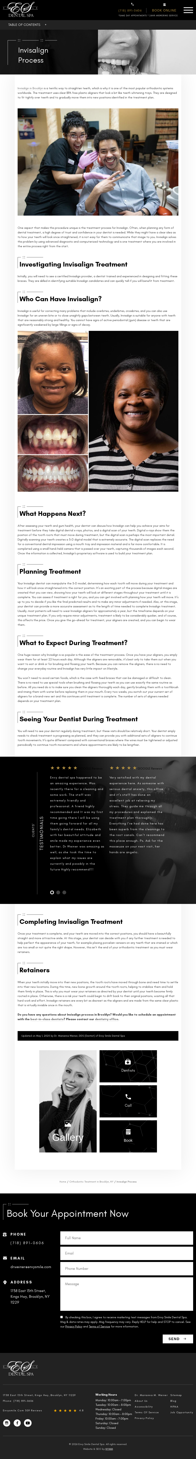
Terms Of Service (147, 1412)
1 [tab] (52, 892)
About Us (141, 1401)
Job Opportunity (181, 1412)
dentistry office (106, 1019)
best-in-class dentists (47, 1019)
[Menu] (188, 10)
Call (128, 1105)
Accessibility (144, 1406)
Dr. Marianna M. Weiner (151, 1395)
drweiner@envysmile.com (31, 1266)
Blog (173, 1401)
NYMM (109, 1449)
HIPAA (174, 1406)
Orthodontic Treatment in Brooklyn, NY (91, 1181)
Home (63, 1181)
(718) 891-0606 (27, 1243)
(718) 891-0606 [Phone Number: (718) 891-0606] (130, 10)
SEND (174, 1339)
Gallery (68, 1137)
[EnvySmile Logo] (20, 10)
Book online (164, 10)
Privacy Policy (73, 1326)
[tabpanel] (78, 821)
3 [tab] (64, 892)
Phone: (18, 1401)
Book (128, 1140)
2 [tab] (58, 892)
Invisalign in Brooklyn (30, 88)
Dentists (128, 1070)
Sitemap (176, 1395)
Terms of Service (99, 1326)
